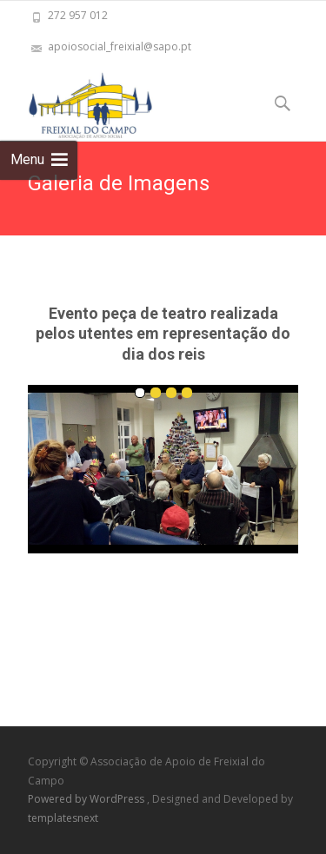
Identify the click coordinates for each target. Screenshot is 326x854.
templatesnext (63, 818)
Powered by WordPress (87, 798)
